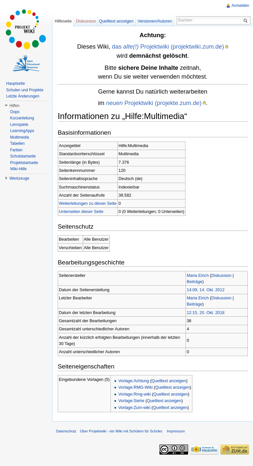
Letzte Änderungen (22, 96)
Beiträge (194, 281)
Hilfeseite (63, 21)
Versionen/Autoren (155, 21)
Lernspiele (19, 124)
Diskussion (221, 275)
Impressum (176, 431)
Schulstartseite (23, 156)
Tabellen (17, 143)
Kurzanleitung (22, 118)
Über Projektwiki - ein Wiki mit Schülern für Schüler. (121, 431)
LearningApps (22, 130)
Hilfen (14, 105)
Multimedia (19, 137)
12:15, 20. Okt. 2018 (206, 312)
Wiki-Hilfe (18, 169)
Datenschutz (66, 431)
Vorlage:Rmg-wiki (134, 394)
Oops (15, 112)
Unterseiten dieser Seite (81, 211)
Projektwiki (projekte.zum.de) (153, 102)
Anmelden (240, 5)
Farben (16, 150)
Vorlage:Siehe (131, 400)
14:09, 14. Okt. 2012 (206, 289)
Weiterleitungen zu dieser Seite (88, 203)
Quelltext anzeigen (169, 380)
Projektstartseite (24, 162)
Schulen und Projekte (24, 90)
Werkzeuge (19, 178)
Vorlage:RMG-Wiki (135, 387)
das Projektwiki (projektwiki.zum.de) (168, 46)
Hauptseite (15, 83)
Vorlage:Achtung (133, 380)
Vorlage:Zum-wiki (134, 407)
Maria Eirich (198, 275)
